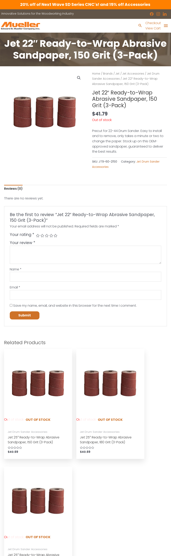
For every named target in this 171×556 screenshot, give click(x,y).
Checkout (152, 23)
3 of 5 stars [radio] (47, 237)
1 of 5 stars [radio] (38, 237)
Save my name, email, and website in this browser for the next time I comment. (75, 308)
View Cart (152, 28)
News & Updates (101, 499)
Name (16, 270)
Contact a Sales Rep (61, 510)
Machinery (11, 489)
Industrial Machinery (61, 489)
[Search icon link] (139, 26)
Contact (10, 510)
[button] (78, 78)
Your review (22, 244)
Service (52, 504)
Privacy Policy (99, 504)
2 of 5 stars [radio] (43, 237)
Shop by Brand (15, 499)
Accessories (13, 494)
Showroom (12, 504)
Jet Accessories (137, 74)
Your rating (22, 236)
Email (15, 289)
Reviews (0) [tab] (14, 189)
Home (96, 74)
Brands (109, 74)
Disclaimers (98, 510)
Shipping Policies (102, 515)
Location (96, 494)
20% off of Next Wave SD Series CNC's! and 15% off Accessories (85, 4)
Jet (119, 74)
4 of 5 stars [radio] (52, 237)
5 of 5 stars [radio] (57, 237)
